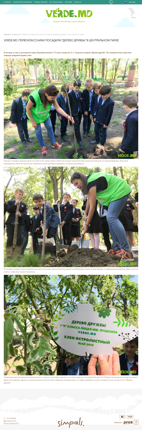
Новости (77, 2)
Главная (7, 34)
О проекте (7, 2)
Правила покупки (40, 2)
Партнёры (68, 2)
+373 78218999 (10, 418)
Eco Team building (56, 2)
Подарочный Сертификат (22, 2)
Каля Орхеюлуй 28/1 (11, 423)
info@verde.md (10, 421)
